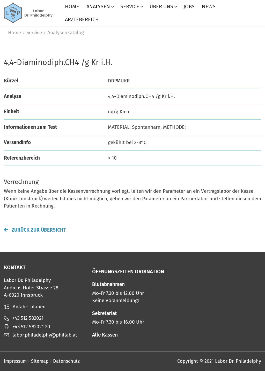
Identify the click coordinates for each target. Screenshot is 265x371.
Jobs (189, 6)
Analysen (98, 6)
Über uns (161, 6)
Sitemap (40, 361)
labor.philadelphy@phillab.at (40, 335)
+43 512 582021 (23, 318)
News (209, 6)
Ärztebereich (82, 19)
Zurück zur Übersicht (35, 230)
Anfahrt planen (25, 307)
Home (72, 6)
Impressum (15, 361)
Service (129, 6)
